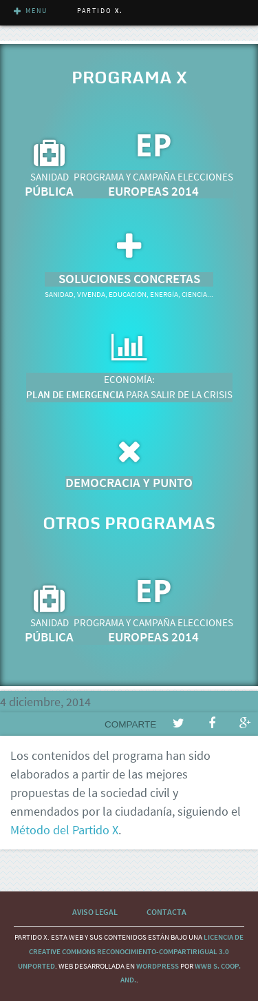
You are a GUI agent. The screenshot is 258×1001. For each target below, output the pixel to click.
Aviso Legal (95, 912)
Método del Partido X (64, 830)
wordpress (157, 966)
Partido (100, 10)
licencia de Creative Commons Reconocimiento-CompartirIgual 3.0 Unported (131, 951)
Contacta (166, 912)
